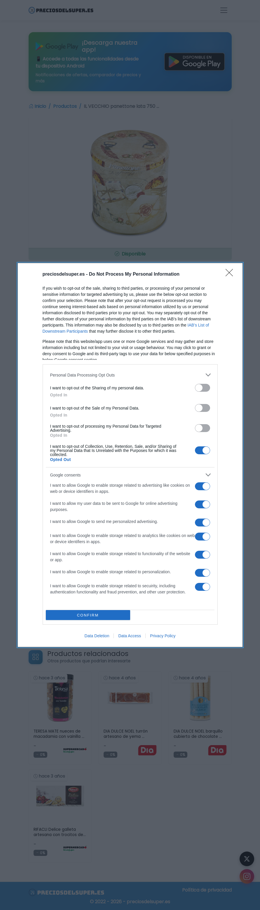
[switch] (202, 388)
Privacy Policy (162, 635)
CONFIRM (88, 615)
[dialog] (130, 455)
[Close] (231, 274)
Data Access (129, 635)
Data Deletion (97, 635)
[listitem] (130, 375)
